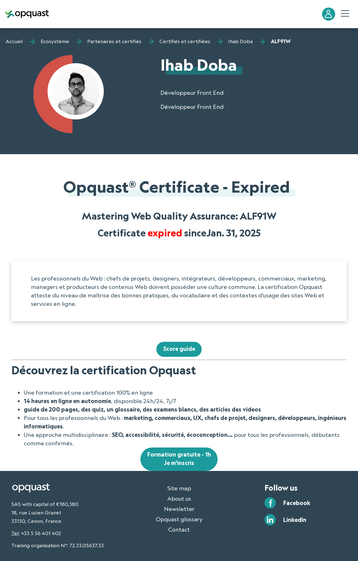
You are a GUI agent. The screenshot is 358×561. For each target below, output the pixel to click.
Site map (179, 488)
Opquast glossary (179, 519)
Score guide (179, 348)
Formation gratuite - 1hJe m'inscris (179, 459)
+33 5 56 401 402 (41, 533)
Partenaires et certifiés (114, 41)
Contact (179, 529)
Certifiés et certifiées (184, 41)
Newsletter (179, 509)
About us (179, 498)
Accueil (14, 41)
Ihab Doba (240, 41)
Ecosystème (55, 41)
